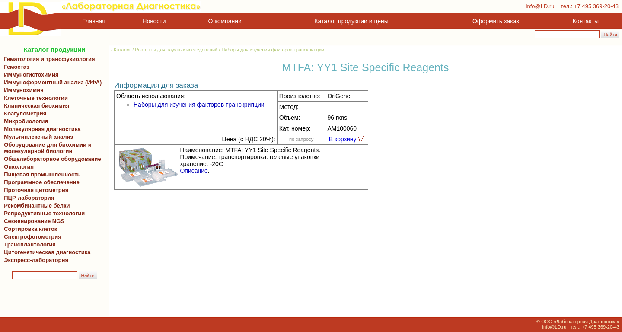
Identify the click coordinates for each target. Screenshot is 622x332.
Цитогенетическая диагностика (45, 252)
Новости (153, 21)
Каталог (122, 49)
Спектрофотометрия (32, 236)
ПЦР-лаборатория (27, 198)
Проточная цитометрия (34, 190)
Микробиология (26, 121)
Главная (94, 21)
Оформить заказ (496, 21)
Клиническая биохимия (35, 105)
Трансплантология (28, 244)
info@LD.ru (540, 6)
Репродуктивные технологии (43, 213)
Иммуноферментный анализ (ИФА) (51, 82)
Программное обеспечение (42, 182)
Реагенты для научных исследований (176, 49)
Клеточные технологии (34, 98)
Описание (193, 170)
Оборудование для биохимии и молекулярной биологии (46, 147)
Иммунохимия (24, 90)
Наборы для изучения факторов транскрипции (272, 49)
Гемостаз (16, 67)
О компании (224, 21)
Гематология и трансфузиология (48, 59)
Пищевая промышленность (42, 174)
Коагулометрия (25, 113)
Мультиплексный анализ (38, 137)
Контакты (585, 21)
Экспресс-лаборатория (36, 260)
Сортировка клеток (29, 229)
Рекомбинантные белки (35, 205)
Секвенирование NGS (32, 221)
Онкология (19, 166)
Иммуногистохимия (30, 74)
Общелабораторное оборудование (51, 159)
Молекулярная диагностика (40, 129)
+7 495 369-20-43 (596, 6)
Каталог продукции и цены (351, 21)
